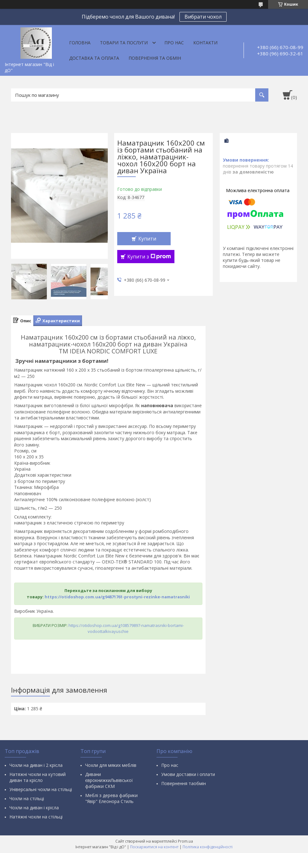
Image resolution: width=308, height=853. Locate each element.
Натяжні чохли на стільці (36, 817)
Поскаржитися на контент (154, 847)
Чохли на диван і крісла (34, 808)
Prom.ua (185, 841)
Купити (147, 238)
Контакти (205, 43)
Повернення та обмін (155, 58)
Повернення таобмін (183, 783)
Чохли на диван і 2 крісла (36, 765)
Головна (80, 43)
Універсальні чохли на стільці (40, 789)
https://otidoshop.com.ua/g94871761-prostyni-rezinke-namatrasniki (117, 597)
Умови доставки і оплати (188, 774)
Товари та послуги (124, 43)
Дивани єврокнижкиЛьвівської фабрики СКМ (109, 780)
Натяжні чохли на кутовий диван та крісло (37, 777)
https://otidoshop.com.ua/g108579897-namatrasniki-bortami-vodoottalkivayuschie (126, 628)
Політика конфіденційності (208, 847)
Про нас (174, 43)
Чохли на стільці (26, 798)
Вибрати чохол (203, 16)
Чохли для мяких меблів (110, 765)
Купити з (149, 256)
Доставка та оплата (94, 58)
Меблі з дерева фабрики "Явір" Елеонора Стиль (111, 798)
